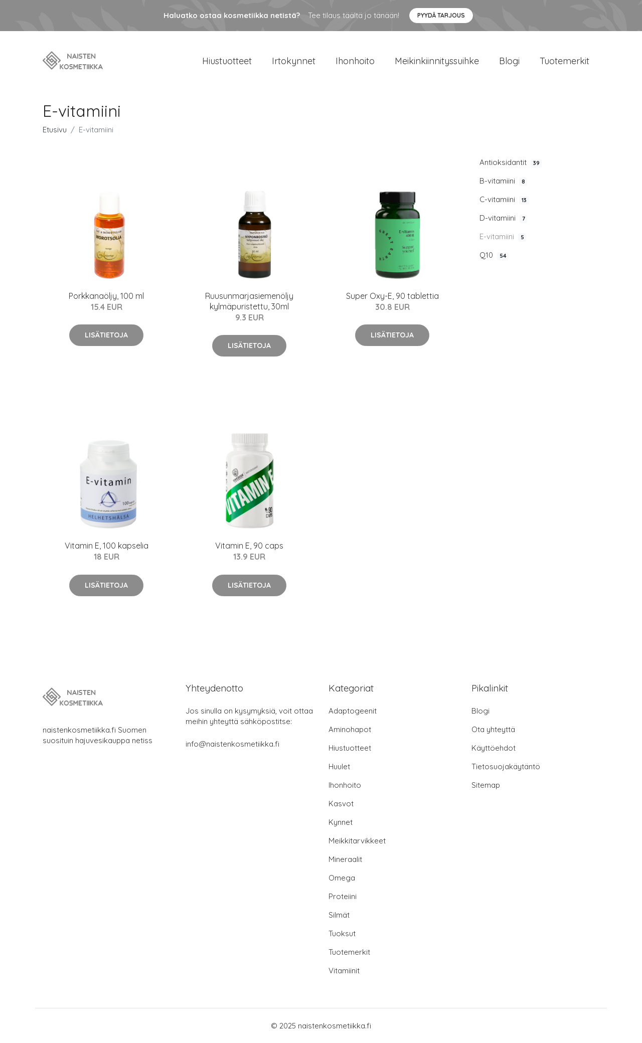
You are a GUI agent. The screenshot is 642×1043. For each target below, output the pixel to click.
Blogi (509, 61)
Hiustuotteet (227, 61)
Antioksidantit (510, 162)
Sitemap (485, 785)
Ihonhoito (355, 61)
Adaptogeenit (353, 711)
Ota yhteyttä (493, 729)
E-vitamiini (502, 237)
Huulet (339, 766)
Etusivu (55, 129)
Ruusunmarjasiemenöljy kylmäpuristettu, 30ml (249, 301)
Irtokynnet (293, 61)
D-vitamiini (503, 218)
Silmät (339, 915)
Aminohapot (350, 729)
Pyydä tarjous (441, 15)
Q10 (494, 255)
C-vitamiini (504, 200)
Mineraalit (345, 859)
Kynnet (341, 822)
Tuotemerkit (564, 61)
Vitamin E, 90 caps (249, 546)
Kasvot (341, 803)
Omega (342, 878)
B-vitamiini (503, 181)
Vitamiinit (344, 970)
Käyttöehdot (493, 748)
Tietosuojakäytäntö (505, 766)
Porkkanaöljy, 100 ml (106, 296)
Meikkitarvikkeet (357, 840)
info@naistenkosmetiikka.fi (232, 744)
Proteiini (343, 896)
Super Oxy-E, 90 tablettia (392, 296)
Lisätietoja (106, 334)
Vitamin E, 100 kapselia (106, 546)
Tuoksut (342, 933)
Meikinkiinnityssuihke (437, 61)
